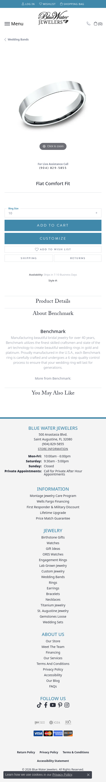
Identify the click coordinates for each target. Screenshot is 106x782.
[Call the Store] (53, 444)
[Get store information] (53, 449)
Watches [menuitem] (53, 543)
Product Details (53, 302)
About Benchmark (53, 314)
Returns (78, 258)
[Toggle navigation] (13, 24)
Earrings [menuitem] (53, 588)
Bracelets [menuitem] (53, 594)
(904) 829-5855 (53, 168)
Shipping (29, 258)
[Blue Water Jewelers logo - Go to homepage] (53, 18)
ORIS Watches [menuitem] (53, 554)
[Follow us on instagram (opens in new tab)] (66, 705)
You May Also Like (53, 393)
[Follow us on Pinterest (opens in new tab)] (60, 705)
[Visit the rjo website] (68, 722)
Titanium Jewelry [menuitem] (53, 605)
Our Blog (53, 680)
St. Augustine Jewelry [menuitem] (53, 611)
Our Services (53, 658)
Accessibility (53, 675)
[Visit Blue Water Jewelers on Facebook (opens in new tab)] (45, 705)
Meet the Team (53, 647)
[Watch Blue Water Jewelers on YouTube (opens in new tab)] (53, 705)
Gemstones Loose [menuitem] (53, 616)
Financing (53, 652)
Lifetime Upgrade (53, 512)
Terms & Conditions (76, 752)
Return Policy (26, 752)
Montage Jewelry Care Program (53, 496)
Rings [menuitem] (53, 582)
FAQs (53, 686)
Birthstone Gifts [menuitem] (53, 537)
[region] (53, 103)
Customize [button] (53, 238)
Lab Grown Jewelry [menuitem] (53, 565)
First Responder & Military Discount (53, 507)
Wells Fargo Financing (53, 501)
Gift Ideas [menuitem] (53, 548)
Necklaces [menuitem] (53, 599)
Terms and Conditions (53, 664)
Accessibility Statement (53, 761)
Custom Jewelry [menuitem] (53, 571)
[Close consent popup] (88, 774)
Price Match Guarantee (53, 518)
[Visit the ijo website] (40, 722)
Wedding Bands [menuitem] (53, 577)
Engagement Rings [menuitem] (53, 560)
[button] (28, 4)
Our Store (53, 641)
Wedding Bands (18, 39)
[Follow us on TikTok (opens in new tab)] (39, 705)
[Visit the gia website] (54, 722)
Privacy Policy (53, 669)
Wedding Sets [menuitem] (53, 622)
